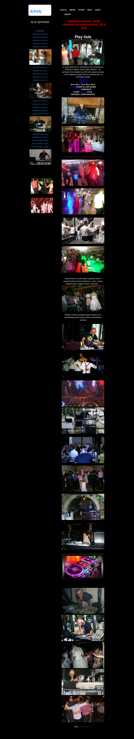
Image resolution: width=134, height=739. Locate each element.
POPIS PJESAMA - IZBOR (40, 140)
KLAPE (77, 89)
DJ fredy (35, 11)
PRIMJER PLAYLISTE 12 (40, 104)
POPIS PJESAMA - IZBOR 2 (40, 143)
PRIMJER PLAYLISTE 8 (40, 74)
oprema (63, 10)
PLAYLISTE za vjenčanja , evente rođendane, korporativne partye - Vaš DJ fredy (84, 24)
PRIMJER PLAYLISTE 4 (40, 43)
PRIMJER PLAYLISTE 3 (40, 40)
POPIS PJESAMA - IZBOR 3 (40, 147)
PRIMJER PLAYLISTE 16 (40, 134)
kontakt (81, 10)
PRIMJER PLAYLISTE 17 (40, 137)
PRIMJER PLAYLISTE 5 (40, 47)
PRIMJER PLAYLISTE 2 (40, 37)
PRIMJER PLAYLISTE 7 (40, 71)
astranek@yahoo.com (85, 726)
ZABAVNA (83, 82)
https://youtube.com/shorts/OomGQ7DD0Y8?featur (83, 157)
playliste (67, 14)
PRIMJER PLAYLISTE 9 (40, 77)
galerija (72, 10)
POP (79, 79)
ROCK (84, 79)
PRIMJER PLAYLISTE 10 (40, 80)
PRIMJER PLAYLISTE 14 (40, 110)
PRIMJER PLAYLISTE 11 (40, 101)
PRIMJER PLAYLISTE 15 (40, 114)
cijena (89, 10)
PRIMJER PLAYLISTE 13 (40, 107)
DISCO (72, 87)
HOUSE (83, 92)
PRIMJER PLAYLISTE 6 (40, 67)
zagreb (98, 10)
